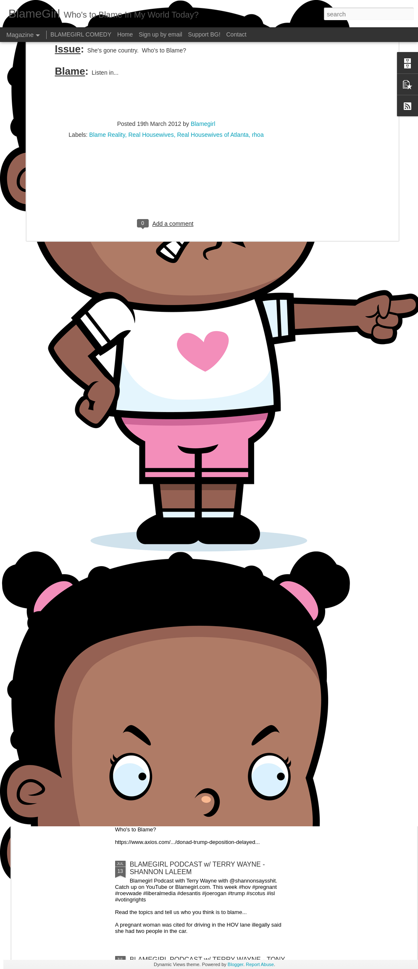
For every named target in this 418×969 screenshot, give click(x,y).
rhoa (258, 58)
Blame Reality (107, 58)
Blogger (235, 964)
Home (125, 34)
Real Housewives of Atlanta (212, 58)
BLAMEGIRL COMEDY (80, 34)
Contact (236, 34)
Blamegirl (203, 47)
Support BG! (204, 34)
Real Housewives (151, 58)
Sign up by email (160, 34)
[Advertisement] (166, 112)
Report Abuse (260, 964)
